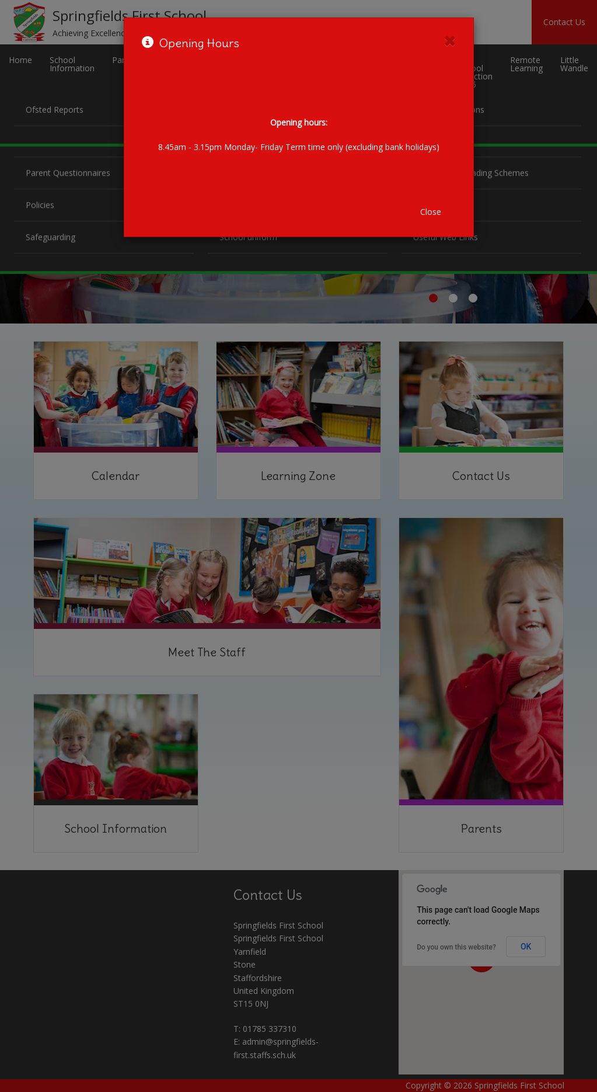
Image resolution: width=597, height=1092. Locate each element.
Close (430, 211)
